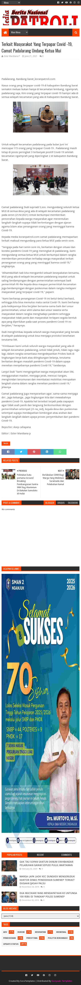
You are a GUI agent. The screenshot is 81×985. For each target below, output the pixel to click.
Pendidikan (9, 938)
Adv (5, 932)
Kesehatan (40, 932)
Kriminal (61, 932)
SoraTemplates (27, 981)
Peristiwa (31, 938)
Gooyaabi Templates (62, 981)
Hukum (21, 932)
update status (11, 944)
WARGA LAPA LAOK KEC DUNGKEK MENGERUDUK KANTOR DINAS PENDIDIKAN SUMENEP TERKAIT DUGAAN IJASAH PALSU (47, 880)
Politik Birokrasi (58, 938)
